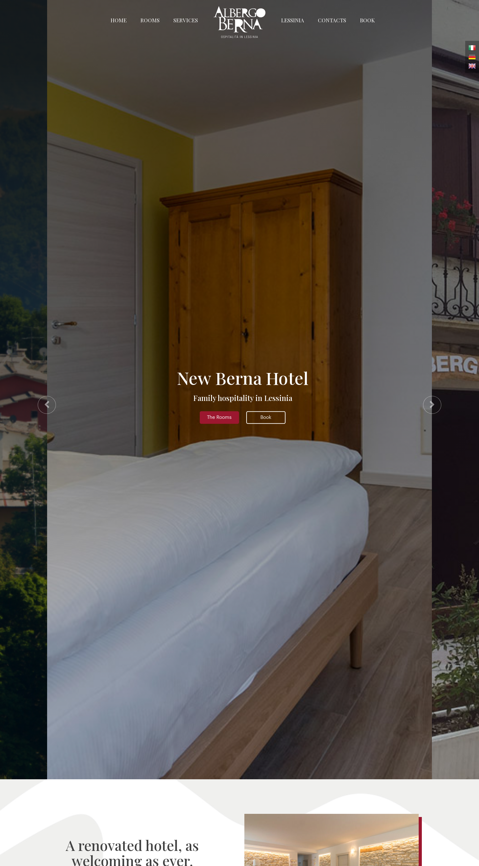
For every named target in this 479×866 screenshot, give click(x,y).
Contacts (332, 20)
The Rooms (219, 417)
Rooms (150, 20)
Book (367, 20)
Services (185, 20)
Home (119, 20)
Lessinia (292, 20)
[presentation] (47, 405)
